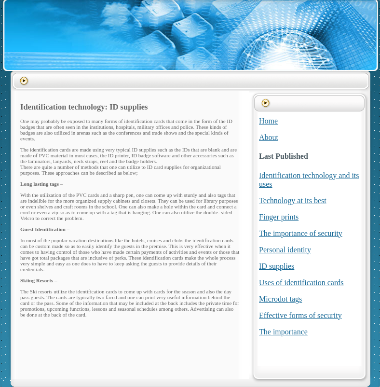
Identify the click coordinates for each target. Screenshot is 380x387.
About (268, 137)
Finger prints (279, 217)
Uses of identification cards (301, 282)
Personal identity (285, 250)
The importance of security (300, 233)
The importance (283, 332)
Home (268, 121)
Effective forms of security (300, 315)
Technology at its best (292, 200)
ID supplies (276, 266)
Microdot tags (280, 299)
